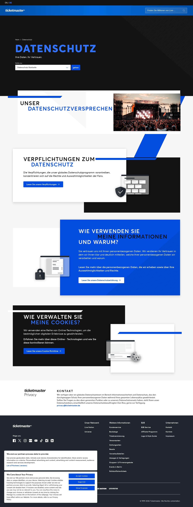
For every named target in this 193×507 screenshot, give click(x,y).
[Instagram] (25, 440)
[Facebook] (14, 440)
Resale (112, 449)
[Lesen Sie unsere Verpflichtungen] (43, 184)
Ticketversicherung (116, 436)
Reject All (81, 482)
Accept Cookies (82, 476)
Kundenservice (115, 427)
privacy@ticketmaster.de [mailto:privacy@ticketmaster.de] (68, 405)
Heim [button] (17, 39)
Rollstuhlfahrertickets (117, 471)
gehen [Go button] (76, 67)
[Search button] (184, 10)
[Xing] (46, 440)
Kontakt (169, 427)
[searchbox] (166, 10)
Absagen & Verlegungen (119, 458)
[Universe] (113, 488)
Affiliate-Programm (149, 431)
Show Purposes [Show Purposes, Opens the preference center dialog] (82, 488)
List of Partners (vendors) (17, 465)
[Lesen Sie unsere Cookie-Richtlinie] (44, 351)
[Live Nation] (100, 488)
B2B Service (146, 427)
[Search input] (162, 10)
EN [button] (6, 2)
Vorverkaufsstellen (116, 453)
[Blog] (30, 440)
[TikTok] (41, 440)
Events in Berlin (115, 467)
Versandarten (114, 440)
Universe (88, 431)
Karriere (169, 431)
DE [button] (10, 2)
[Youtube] (35, 440)
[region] (50, 476)
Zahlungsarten (115, 445)
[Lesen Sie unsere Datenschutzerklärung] (101, 280)
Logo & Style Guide (149, 436)
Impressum (170, 436)
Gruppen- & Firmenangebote (121, 462)
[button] (15, 10)
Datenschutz (27, 39)
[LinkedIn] (52, 440)
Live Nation (89, 427)
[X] (19, 440)
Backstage (113, 431)
